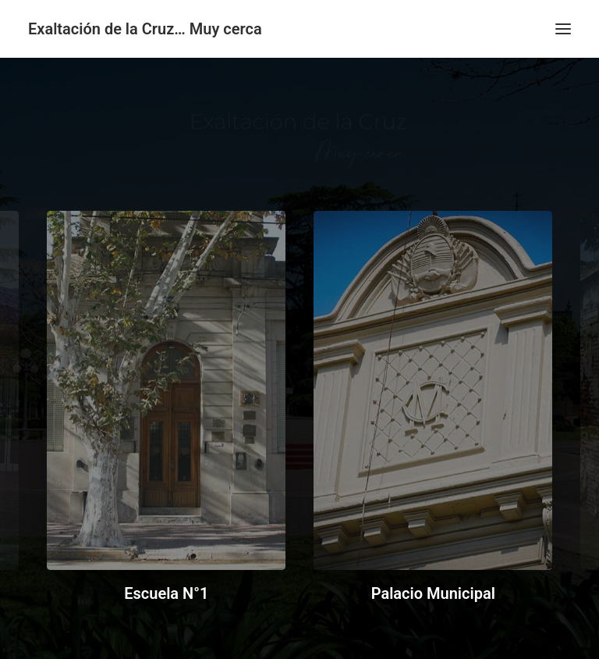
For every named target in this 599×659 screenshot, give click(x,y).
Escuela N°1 (166, 593)
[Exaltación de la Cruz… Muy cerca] (145, 29)
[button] (563, 29)
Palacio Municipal (433, 593)
